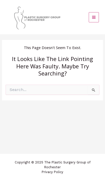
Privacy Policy (52, 172)
